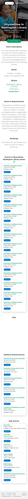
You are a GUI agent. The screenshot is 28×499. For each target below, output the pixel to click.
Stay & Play (7, 425)
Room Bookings (16, 496)
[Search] (8, 3)
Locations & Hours (11, 493)
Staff (14, 494)
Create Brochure (6, 496)
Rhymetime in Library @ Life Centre (14, 368)
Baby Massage (8, 464)
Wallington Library (14, 84)
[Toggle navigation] (2, 3)
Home (2, 493)
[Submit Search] (12, 3)
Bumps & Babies (8, 454)
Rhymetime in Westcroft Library (13, 378)
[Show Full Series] (14, 162)
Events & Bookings (21, 3)
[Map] (14, 335)
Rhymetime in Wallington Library (13, 165)
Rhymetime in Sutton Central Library (14, 397)
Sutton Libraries (24, 494)
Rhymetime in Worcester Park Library (14, 358)
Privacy (3, 494)
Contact (9, 494)
